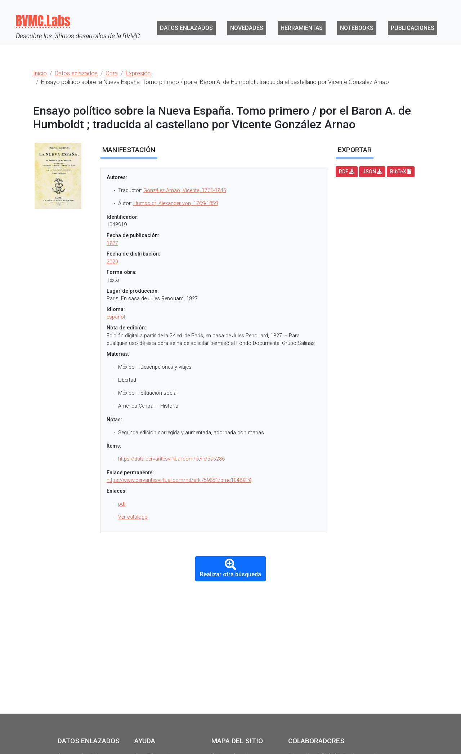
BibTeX (400, 171)
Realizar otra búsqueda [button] (230, 568)
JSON (372, 171)
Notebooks (356, 28)
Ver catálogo (133, 517)
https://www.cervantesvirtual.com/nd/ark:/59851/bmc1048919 (179, 480)
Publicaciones (412, 28)
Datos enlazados (186, 28)
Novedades (246, 28)
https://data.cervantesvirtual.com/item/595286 (171, 459)
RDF (346, 171)
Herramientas (302, 28)
